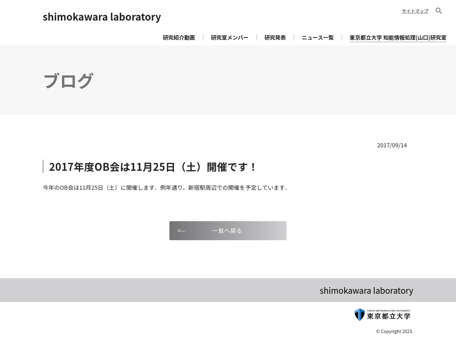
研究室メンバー (230, 37)
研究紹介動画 (179, 37)
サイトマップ (415, 11)
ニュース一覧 (318, 37)
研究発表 (275, 37)
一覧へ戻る (227, 230)
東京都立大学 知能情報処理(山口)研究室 (398, 37)
